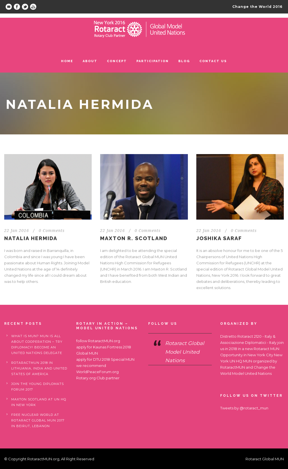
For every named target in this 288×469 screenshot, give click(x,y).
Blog (184, 61)
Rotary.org (86, 378)
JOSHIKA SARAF (219, 238)
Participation (152, 61)
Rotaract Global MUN (265, 459)
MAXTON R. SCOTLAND (134, 238)
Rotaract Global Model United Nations (184, 352)
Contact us (213, 61)
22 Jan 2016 (16, 230)
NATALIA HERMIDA (30, 238)
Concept (117, 61)
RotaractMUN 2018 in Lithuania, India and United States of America (39, 368)
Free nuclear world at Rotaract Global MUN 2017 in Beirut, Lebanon (37, 420)
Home (67, 61)
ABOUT (90, 61)
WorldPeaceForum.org (97, 371)
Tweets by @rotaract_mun (244, 408)
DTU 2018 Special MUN (113, 359)
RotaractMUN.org (104, 341)
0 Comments (52, 230)
